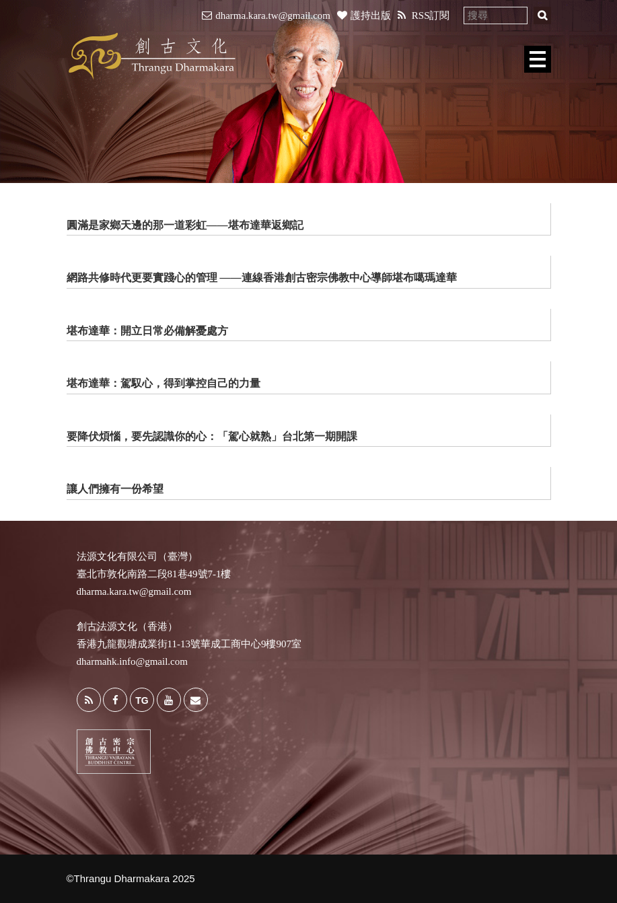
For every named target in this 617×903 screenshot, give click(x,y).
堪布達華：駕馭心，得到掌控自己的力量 (163, 383)
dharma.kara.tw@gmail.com (266, 15)
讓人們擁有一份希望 (115, 489)
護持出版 (364, 15)
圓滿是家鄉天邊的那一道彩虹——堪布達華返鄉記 (185, 225)
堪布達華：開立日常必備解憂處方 (147, 330)
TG (141, 700)
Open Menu (537, 59)
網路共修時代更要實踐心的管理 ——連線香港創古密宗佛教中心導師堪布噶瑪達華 (262, 277)
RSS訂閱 (423, 15)
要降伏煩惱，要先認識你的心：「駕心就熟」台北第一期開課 (212, 436)
